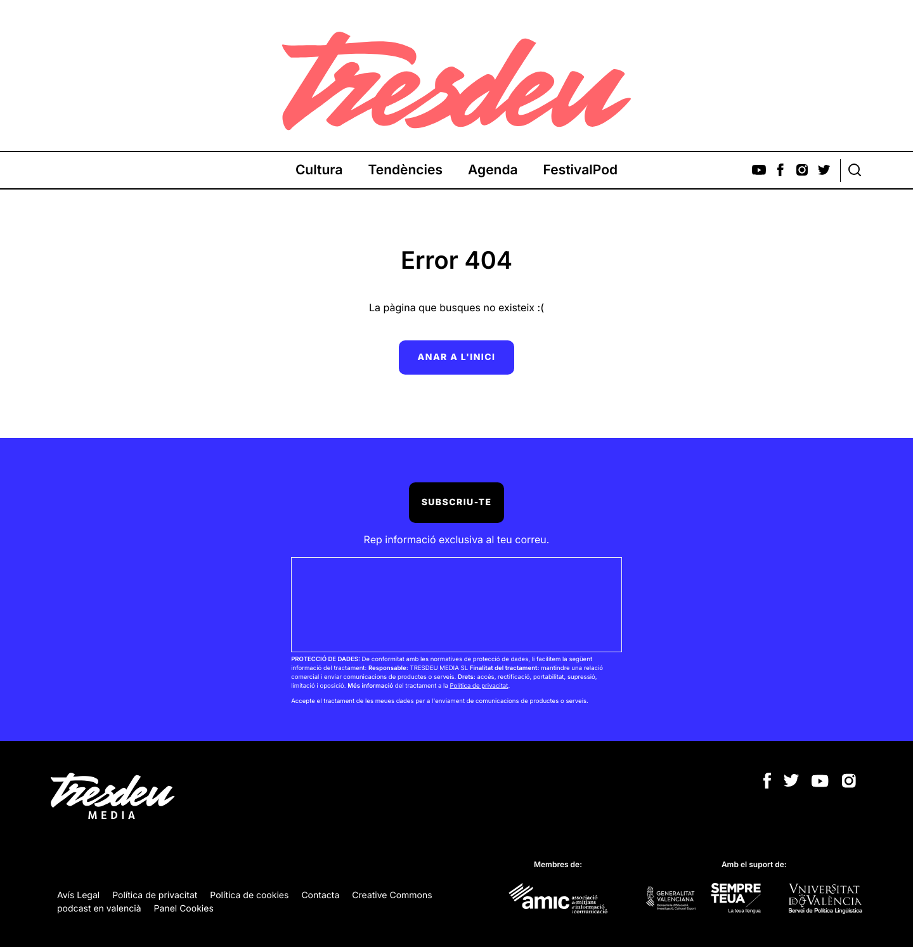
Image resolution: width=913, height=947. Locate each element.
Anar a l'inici (457, 357)
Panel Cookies (184, 908)
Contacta (320, 895)
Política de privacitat (479, 686)
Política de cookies (249, 895)
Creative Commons (392, 895)
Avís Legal (78, 895)
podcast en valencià (99, 908)
